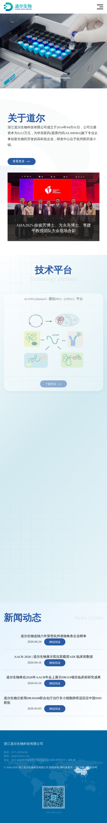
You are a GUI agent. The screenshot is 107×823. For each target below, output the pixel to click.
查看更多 (22, 161)
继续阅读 (54, 641)
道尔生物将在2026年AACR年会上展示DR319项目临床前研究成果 (53, 677)
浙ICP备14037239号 (86, 767)
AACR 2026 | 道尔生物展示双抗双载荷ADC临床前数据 (53, 657)
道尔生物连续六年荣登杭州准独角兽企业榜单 (53, 636)
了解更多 (53, 385)
